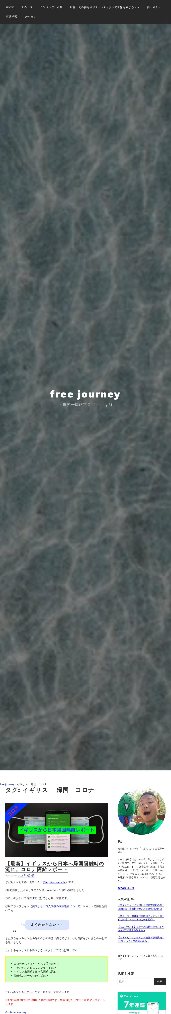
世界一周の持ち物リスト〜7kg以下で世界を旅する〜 (103, 7)
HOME (10, 7)
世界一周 (27, 7)
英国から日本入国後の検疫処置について (56, 906)
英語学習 (11, 16)
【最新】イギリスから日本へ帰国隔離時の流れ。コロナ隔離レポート (54, 866)
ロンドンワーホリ (51, 7)
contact (30, 16)
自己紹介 (152, 7)
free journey (85, 394)
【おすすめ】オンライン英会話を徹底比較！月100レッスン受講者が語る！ (141, 939)
